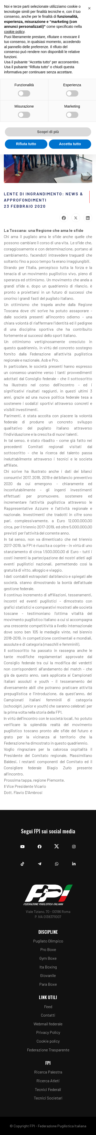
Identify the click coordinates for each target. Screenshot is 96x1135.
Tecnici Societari (48, 1097)
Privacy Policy (48, 1032)
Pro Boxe (48, 949)
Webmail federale (48, 1023)
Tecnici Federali (48, 1089)
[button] (89, 8)
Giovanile (48, 975)
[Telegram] (40, 861)
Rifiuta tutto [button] (26, 144)
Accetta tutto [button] (70, 144)
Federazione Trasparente (48, 1049)
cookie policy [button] (14, 32)
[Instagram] (74, 844)
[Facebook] (40, 844)
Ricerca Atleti (48, 1080)
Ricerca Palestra (48, 1071)
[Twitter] (57, 844)
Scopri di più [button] (48, 132)
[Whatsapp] (57, 861)
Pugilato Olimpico (48, 940)
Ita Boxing (48, 966)
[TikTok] (22, 861)
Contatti (48, 1014)
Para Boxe (48, 984)
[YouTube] (22, 844)
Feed (48, 1006)
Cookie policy (48, 1040)
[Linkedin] (74, 861)
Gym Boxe (48, 958)
